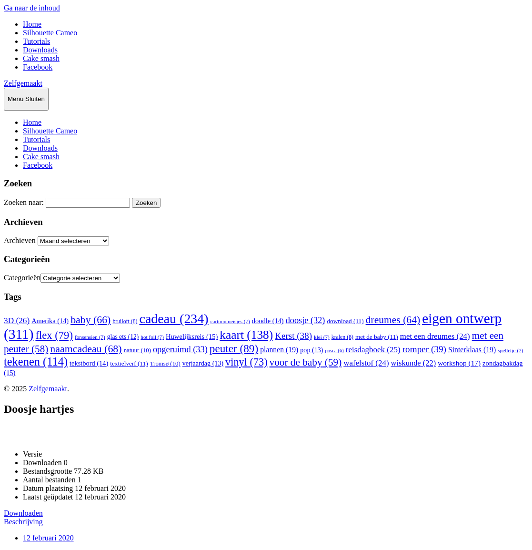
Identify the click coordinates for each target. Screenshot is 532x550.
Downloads (40, 50)
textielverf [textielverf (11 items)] (129, 363)
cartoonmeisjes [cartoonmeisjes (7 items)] (230, 321)
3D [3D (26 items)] (17, 320)
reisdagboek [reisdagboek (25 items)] (373, 349)
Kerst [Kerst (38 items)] (293, 336)
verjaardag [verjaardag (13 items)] (202, 363)
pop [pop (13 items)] (311, 350)
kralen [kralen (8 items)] (342, 337)
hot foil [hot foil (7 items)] (152, 337)
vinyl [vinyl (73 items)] (246, 362)
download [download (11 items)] (345, 321)
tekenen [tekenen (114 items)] (36, 361)
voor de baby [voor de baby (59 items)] (306, 362)
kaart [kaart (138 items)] (246, 334)
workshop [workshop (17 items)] (459, 363)
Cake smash (41, 58)
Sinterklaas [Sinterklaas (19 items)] (472, 350)
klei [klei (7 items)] (322, 337)
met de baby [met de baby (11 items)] (376, 336)
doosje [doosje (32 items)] (305, 320)
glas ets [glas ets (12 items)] (123, 336)
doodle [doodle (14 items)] (268, 321)
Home (32, 24)
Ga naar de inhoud (32, 8)
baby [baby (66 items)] (90, 320)
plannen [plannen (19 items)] (279, 350)
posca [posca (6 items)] (334, 350)
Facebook (37, 67)
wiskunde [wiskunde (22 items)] (413, 362)
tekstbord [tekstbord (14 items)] (89, 363)
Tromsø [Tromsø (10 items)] (165, 363)
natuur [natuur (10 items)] (137, 350)
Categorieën (22, 278)
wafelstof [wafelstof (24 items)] (366, 362)
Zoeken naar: (24, 202)
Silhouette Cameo (50, 33)
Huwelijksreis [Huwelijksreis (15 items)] (192, 336)
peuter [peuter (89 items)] (234, 348)
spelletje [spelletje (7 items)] (510, 350)
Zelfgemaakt (23, 83)
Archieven (20, 240)
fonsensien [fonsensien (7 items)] (90, 337)
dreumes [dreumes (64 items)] (393, 320)
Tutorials (36, 41)
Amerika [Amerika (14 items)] (50, 321)
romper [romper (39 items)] (424, 349)
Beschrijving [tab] (23, 522)
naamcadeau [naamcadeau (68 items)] (85, 349)
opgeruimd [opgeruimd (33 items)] (180, 349)
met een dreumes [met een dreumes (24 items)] (435, 336)
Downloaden (23, 513)
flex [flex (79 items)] (53, 335)
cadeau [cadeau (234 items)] (173, 318)
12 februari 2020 (48, 538)
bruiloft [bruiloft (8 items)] (124, 321)
